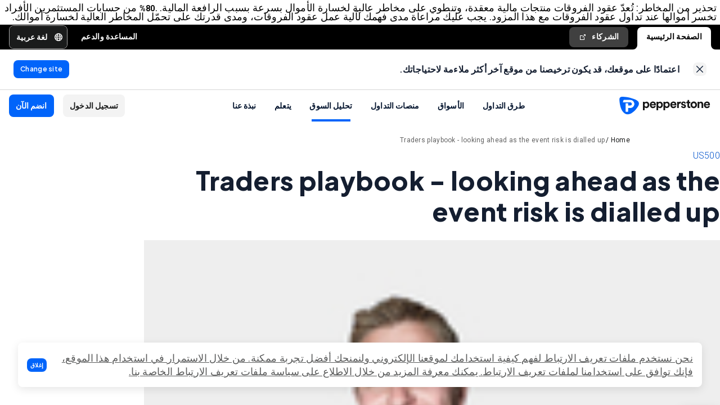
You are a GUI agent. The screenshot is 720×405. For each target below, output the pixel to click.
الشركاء (598, 48)
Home (620, 157)
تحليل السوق (330, 122)
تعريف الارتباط (514, 371)
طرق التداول (504, 122)
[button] (37, 365)
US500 (707, 172)
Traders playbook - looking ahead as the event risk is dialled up (502, 157)
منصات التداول (395, 122)
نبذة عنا (244, 122)
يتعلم (283, 122)
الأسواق (451, 122)
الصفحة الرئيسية (674, 48)
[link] (699, 84)
